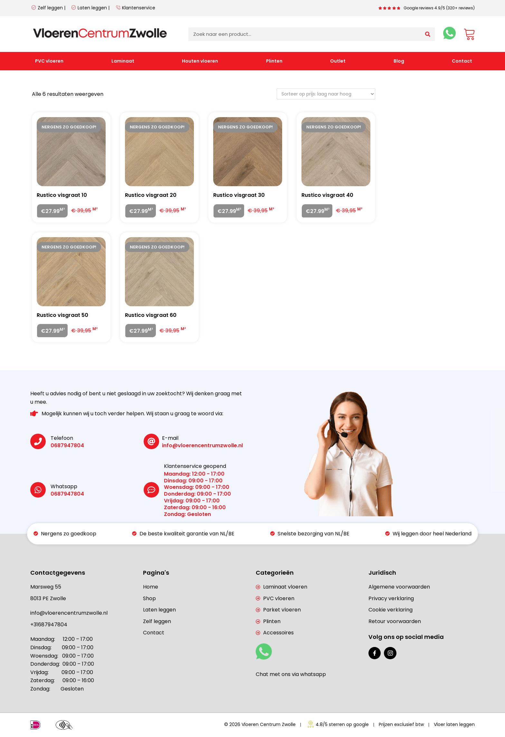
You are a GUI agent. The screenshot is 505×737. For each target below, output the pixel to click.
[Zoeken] (427, 34)
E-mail (170, 438)
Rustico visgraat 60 (150, 315)
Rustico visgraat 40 (327, 195)
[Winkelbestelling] (326, 94)
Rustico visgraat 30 (239, 195)
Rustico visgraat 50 (62, 315)
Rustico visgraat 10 (62, 195)
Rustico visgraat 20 (150, 195)
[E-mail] (151, 441)
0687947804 (67, 445)
